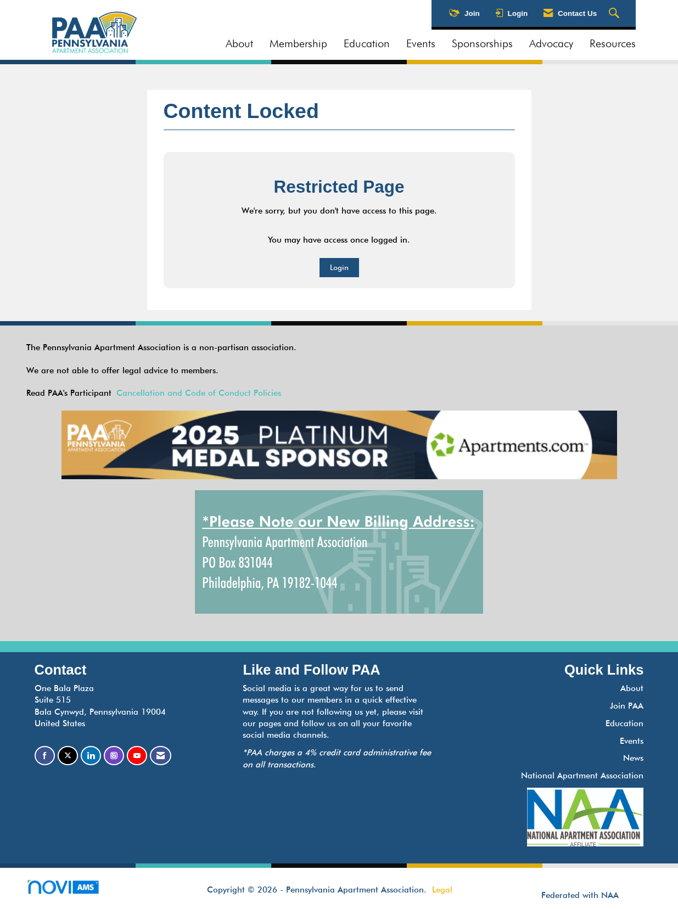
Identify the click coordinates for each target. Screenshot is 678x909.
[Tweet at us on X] (68, 755)
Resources (613, 43)
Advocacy (551, 43)
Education (367, 43)
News (633, 758)
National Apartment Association (582, 776)
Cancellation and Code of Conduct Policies (198, 393)
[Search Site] (615, 14)
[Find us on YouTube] (137, 755)
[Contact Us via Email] (160, 755)
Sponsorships (482, 43)
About (239, 43)
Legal (442, 890)
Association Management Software (72, 890)
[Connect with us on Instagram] (114, 755)
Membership (298, 43)
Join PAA (626, 706)
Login (339, 267)
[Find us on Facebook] (45, 755)
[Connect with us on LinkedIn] (91, 755)
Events (420, 43)
